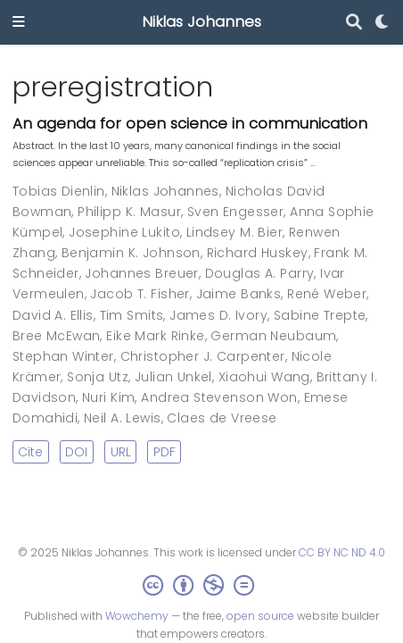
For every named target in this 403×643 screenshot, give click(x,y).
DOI (76, 452)
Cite (30, 452)
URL (121, 452)
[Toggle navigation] (18, 23)
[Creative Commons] (202, 585)
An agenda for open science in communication (189, 123)
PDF (164, 452)
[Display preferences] (382, 23)
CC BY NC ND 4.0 (342, 552)
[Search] (354, 23)
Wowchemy (137, 615)
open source (260, 615)
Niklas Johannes (201, 22)
